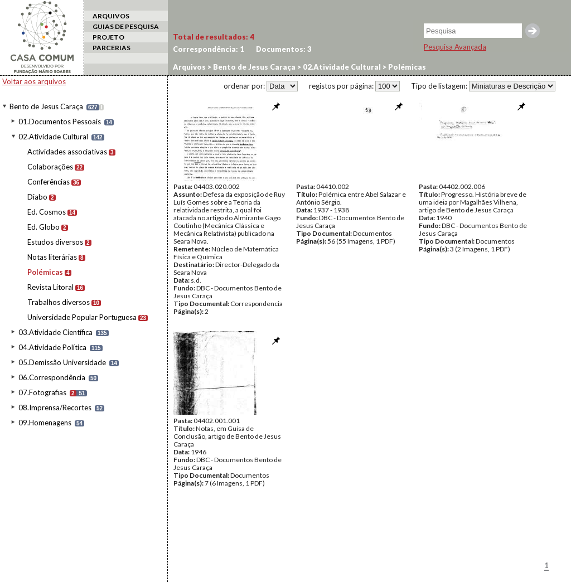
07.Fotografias (42, 392)
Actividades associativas (67, 151)
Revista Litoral (50, 287)
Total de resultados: (213, 36)
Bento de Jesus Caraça (46, 106)
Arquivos (189, 66)
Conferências (48, 181)
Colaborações (50, 166)
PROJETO (108, 37)
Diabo (37, 196)
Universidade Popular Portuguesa (82, 317)
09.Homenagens (44, 422)
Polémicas (45, 272)
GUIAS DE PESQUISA (126, 26)
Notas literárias (52, 257)
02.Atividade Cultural (53, 136)
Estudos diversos (55, 241)
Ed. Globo (43, 226)
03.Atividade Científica (55, 332)
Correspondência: (208, 49)
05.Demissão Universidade (62, 362)
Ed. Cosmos (46, 211)
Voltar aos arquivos (34, 81)
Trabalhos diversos (58, 302)
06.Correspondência (51, 377)
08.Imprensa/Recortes (54, 407)
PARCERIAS (111, 47)
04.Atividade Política (52, 347)
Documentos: (284, 49)
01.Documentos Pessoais (59, 121)
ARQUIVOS (111, 16)
